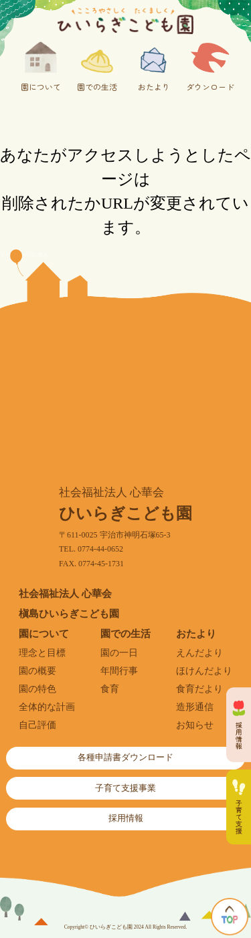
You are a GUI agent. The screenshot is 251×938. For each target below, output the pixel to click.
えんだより (199, 653)
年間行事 (119, 671)
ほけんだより (204, 671)
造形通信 (195, 707)
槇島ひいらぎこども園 (69, 613)
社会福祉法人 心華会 (65, 593)
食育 (109, 689)
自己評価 (37, 725)
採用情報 (125, 818)
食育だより (199, 689)
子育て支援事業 (125, 788)
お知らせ (195, 725)
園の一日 (119, 653)
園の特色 (37, 689)
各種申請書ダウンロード (125, 757)
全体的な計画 (47, 707)
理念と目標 (42, 653)
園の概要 (37, 671)
